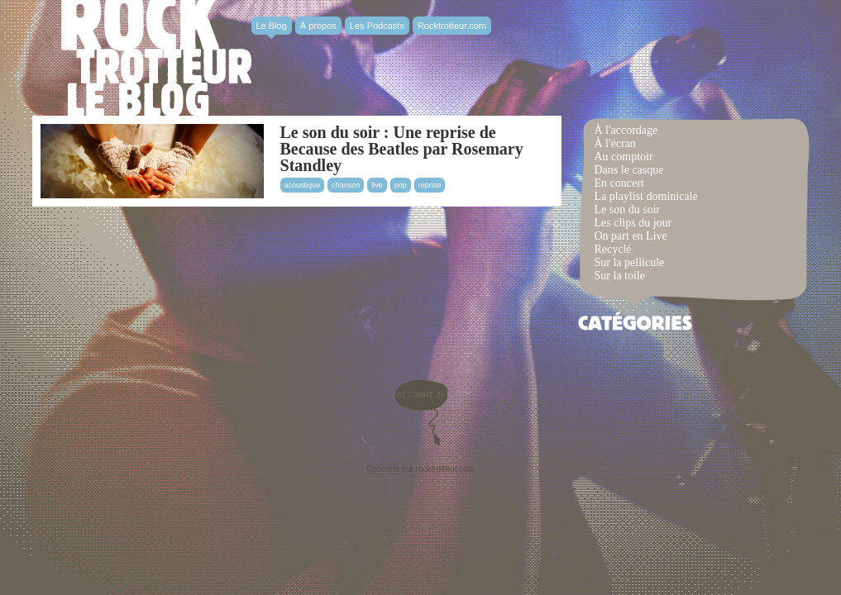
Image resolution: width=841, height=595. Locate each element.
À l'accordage (626, 130)
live (377, 185)
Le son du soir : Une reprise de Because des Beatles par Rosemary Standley (401, 148)
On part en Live (631, 236)
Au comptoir (624, 156)
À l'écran (615, 143)
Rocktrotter (156, 58)
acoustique (302, 185)
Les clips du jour (633, 223)
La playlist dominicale (646, 196)
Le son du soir (628, 209)
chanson (346, 185)
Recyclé (613, 249)
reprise (430, 185)
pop (400, 185)
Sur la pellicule (630, 262)
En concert (619, 183)
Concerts (382, 469)
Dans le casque (629, 170)
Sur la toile (620, 275)
